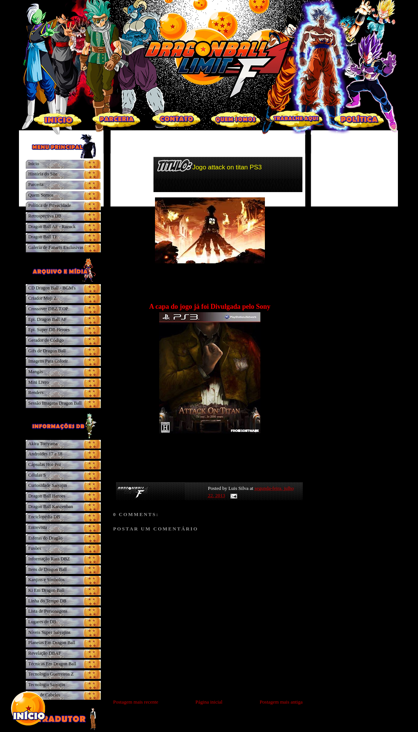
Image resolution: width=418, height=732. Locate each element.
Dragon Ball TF (43, 236)
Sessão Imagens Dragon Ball (55, 403)
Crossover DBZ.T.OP (48, 308)
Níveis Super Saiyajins (49, 632)
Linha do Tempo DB (47, 601)
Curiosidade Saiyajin (47, 485)
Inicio (33, 163)
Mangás (35, 371)
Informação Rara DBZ (49, 559)
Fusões (34, 548)
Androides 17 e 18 (45, 454)
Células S (37, 475)
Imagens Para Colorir (48, 361)
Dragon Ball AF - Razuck (52, 226)
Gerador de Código (46, 340)
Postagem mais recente (135, 702)
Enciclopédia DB (44, 516)
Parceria (36, 184)
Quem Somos (40, 195)
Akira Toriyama (43, 443)
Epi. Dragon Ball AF (47, 319)
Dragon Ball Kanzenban (50, 506)
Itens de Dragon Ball (47, 569)
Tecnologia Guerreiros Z (51, 674)
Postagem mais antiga (281, 702)
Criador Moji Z (42, 298)
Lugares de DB (42, 621)
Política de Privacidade (49, 205)
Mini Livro (38, 382)
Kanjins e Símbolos (46, 579)
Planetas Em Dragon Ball (51, 642)
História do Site (43, 174)
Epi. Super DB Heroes (49, 329)
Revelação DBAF (44, 653)
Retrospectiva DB (44, 216)
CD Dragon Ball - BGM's (52, 288)
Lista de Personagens (47, 611)
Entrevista (37, 527)
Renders (36, 392)
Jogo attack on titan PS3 (227, 167)
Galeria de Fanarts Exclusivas (56, 247)
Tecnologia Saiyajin (46, 684)
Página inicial (209, 702)
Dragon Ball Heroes (47, 496)
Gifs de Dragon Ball (47, 350)
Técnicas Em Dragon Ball (52, 663)
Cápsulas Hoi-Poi (44, 464)
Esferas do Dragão (45, 538)
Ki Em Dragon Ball (46, 590)
